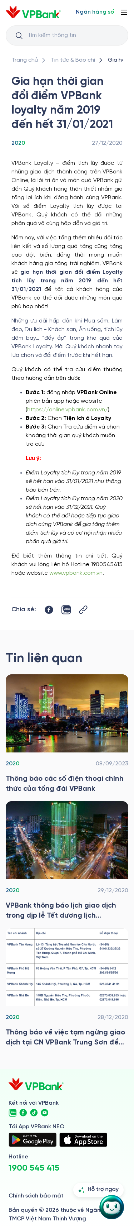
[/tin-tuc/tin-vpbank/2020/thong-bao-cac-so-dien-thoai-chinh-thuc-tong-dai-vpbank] (67, 734)
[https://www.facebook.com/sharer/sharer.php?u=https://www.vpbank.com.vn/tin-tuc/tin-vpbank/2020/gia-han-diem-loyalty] (49, 610)
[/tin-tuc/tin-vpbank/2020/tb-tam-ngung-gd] (67, 988)
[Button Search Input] (19, 35)
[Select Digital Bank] (95, 12)
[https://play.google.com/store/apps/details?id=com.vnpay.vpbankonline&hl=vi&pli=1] (32, 1140)
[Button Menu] (124, 12)
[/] (33, 12)
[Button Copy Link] (83, 610)
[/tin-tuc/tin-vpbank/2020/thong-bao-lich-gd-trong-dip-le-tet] (67, 861)
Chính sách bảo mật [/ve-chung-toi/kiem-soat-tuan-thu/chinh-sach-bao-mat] (36, 1196)
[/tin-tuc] (73, 60)
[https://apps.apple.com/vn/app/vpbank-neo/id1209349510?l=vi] (83, 1140)
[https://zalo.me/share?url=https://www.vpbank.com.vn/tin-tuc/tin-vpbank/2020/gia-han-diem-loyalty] (66, 610)
